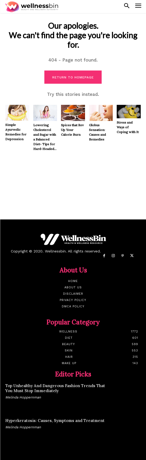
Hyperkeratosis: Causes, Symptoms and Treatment (55, 420)
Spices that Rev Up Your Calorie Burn (72, 130)
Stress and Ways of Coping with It (128, 127)
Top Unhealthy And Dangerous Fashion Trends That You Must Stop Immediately (55, 388)
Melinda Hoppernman (23, 397)
